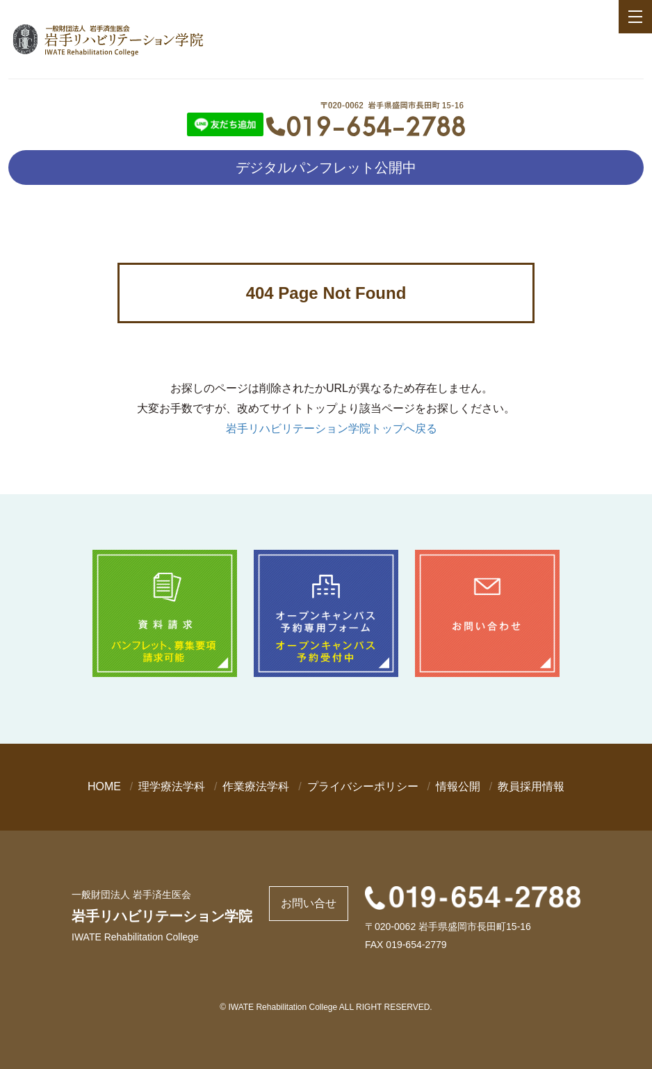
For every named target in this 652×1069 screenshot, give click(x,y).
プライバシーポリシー (362, 786)
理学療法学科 (171, 786)
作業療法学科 (255, 786)
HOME (104, 786)
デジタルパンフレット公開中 (326, 167)
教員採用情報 (531, 786)
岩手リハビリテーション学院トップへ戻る (331, 428)
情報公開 (458, 786)
